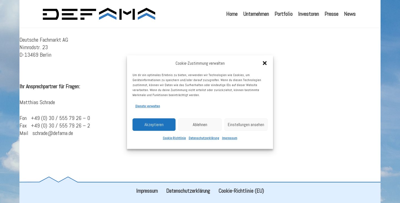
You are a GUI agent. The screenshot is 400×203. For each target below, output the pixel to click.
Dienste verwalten (147, 108)
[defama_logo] (99, 14)
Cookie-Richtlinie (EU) (241, 190)
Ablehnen (200, 126)
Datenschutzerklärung (204, 140)
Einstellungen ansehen (246, 126)
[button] (265, 65)
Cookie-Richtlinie (174, 140)
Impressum (229, 140)
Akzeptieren (154, 126)
